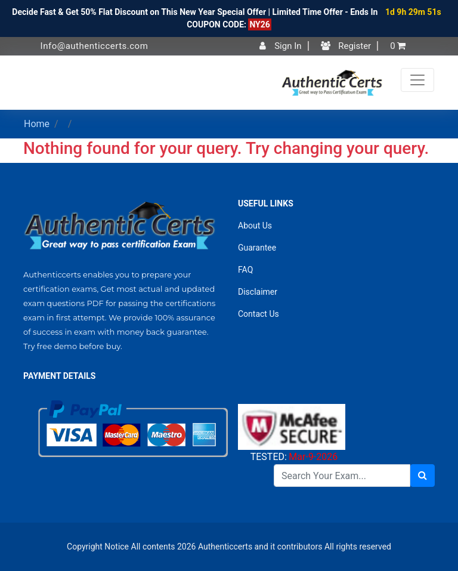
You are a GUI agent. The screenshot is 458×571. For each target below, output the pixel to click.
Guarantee (257, 247)
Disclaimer (257, 292)
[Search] (342, 475)
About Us (255, 225)
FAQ (245, 269)
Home (36, 123)
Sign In (280, 46)
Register (346, 46)
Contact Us (258, 314)
